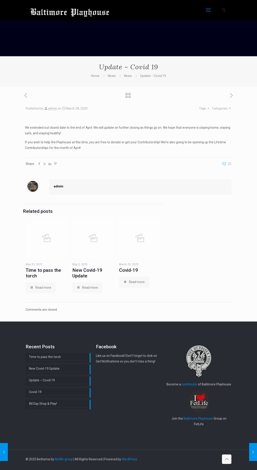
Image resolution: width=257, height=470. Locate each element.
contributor (189, 384)
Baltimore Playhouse (198, 418)
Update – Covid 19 (42, 380)
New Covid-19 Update (87, 273)
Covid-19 (128, 270)
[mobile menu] (208, 10)
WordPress (129, 459)
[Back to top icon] (226, 459)
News (112, 76)
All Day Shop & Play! (43, 403)
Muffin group (64, 459)
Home (95, 76)
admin (52, 108)
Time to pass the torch (45, 357)
